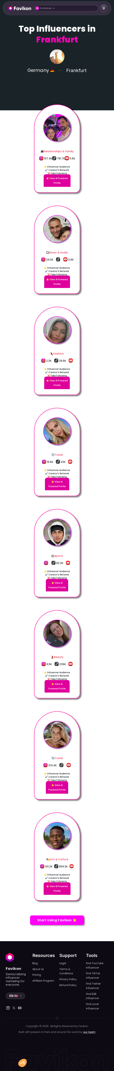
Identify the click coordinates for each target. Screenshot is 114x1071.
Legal (62, 963)
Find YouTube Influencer (95, 965)
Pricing (36, 975)
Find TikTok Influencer (93, 976)
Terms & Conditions (66, 971)
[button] (66, 8)
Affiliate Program (43, 981)
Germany (38, 70)
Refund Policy (68, 985)
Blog (35, 963)
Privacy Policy (68, 979)
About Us (38, 969)
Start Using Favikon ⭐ (57, 920)
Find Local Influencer (92, 1006)
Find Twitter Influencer (93, 986)
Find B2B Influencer (92, 996)
